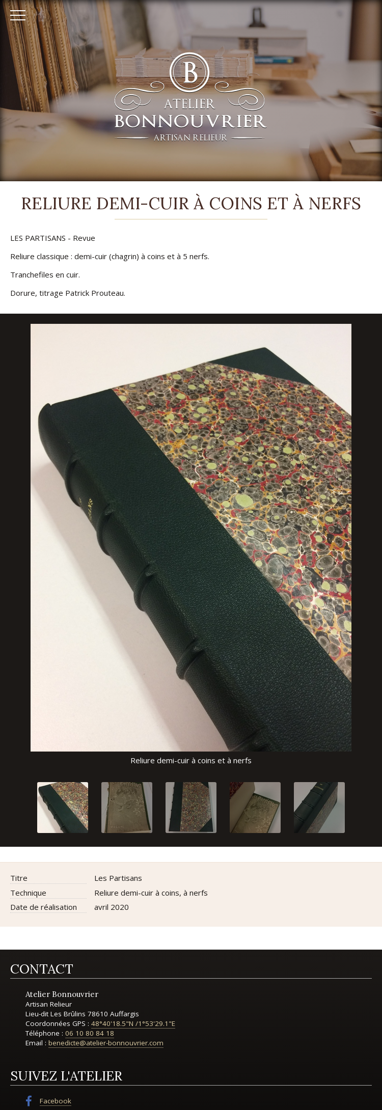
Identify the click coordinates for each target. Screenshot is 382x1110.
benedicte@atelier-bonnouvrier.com (105, 1042)
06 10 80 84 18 (89, 1033)
